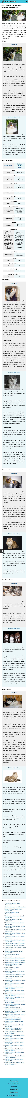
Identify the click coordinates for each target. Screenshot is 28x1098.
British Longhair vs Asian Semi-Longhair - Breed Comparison (13, 1029)
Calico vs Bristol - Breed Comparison (15, 974)
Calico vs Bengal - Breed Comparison (15, 958)
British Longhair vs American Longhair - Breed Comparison (15, 1005)
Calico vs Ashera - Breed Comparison (15, 943)
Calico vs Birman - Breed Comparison (15, 962)
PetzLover (14, 1086)
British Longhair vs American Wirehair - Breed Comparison (15, 1015)
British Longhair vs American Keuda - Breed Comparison (15, 1001)
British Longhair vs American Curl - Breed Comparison (14, 998)
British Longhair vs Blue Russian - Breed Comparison (14, 1049)
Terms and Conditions (14, 1083)
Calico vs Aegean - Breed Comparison (15, 907)
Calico (12, 44)
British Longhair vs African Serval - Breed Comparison (14, 987)
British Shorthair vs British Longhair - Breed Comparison (15, 1063)
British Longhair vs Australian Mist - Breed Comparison (14, 1032)
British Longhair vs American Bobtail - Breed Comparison (15, 994)
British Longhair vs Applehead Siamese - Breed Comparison (13, 1018)
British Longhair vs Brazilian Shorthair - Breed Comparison (15, 1056)
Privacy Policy (14, 1081)
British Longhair (12, 117)
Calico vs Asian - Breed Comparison (14, 945)
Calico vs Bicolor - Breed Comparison (15, 960)
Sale (16, 44)
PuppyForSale (14, 1089)
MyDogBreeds (14, 1092)
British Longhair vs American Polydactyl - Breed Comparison (13, 1008)
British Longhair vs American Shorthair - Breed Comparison (15, 1011)
